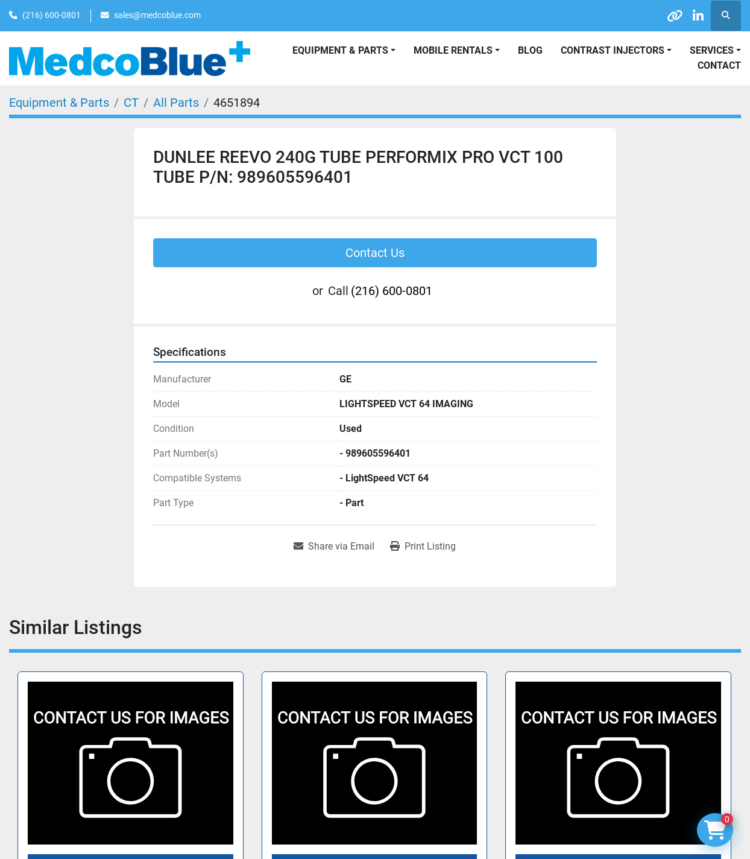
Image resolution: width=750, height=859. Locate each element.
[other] (664, 16)
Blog (530, 50)
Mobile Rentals (453, 50)
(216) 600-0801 (51, 15)
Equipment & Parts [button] (340, 50)
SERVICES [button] (712, 50)
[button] (457, 50)
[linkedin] (694, 16)
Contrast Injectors (612, 50)
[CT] (131, 102)
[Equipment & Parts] (59, 102)
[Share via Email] (334, 546)
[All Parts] (176, 102)
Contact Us (375, 253)
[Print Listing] (423, 546)
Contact (719, 65)
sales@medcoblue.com (157, 15)
